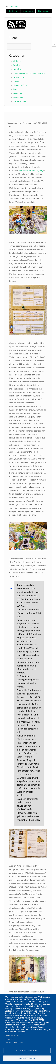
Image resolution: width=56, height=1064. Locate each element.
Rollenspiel (18, 97)
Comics (16, 65)
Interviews (17, 69)
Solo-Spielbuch (19, 101)
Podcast (16, 89)
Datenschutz (43, 11)
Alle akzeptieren (27, 1058)
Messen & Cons (20, 85)
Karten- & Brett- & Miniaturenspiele (29, 73)
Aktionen (17, 61)
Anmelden (14, 6)
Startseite (13, 11)
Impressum (28, 11)
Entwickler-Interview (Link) (31, 170)
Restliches (17, 93)
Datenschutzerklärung (13, 1035)
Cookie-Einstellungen (26, 1051)
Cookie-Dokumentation (14, 1042)
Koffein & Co (19, 77)
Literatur (17, 81)
